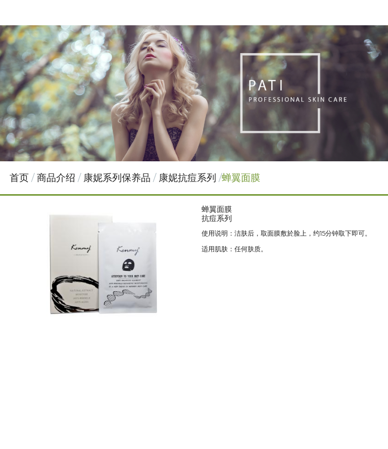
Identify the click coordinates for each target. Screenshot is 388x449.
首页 (19, 178)
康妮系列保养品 (117, 178)
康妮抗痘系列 (187, 178)
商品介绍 (57, 178)
